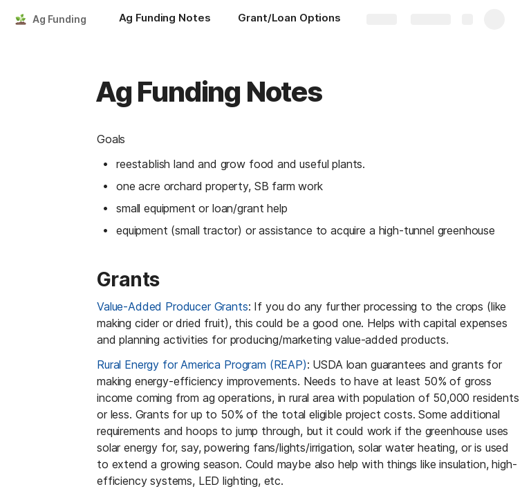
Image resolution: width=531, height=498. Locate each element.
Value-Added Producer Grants (172, 306)
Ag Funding (59, 19)
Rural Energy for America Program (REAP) (202, 364)
